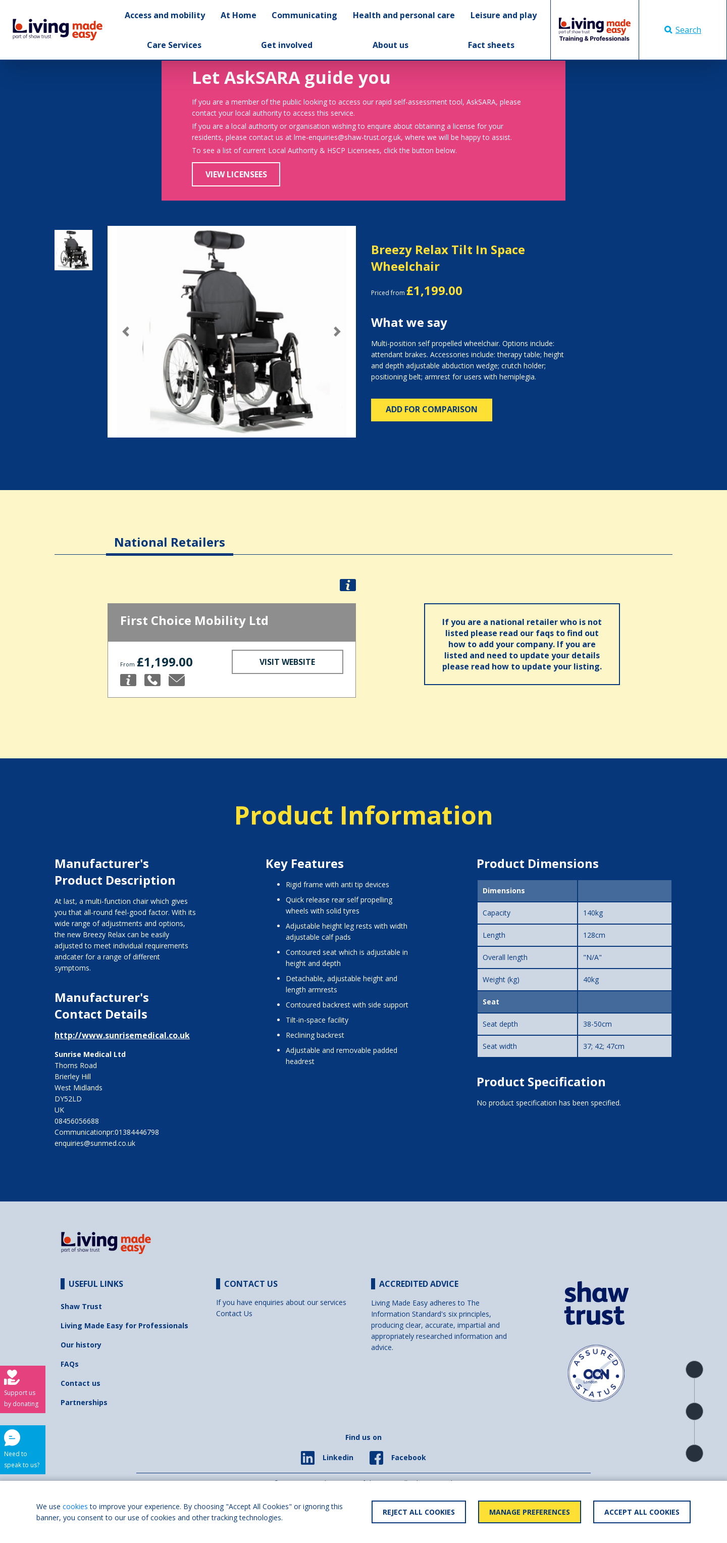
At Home (238, 15)
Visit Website (287, 661)
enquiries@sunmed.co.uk (95, 1143)
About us (390, 45)
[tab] (169, 534)
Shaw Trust (81, 1306)
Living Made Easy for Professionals (124, 1325)
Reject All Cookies (419, 1512)
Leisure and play (504, 15)
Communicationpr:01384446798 (107, 1132)
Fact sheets (491, 45)
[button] (126, 332)
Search (682, 29)
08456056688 (77, 1121)
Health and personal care (404, 15)
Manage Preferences (529, 1512)
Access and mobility (165, 15)
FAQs (70, 1364)
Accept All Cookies (642, 1512)
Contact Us (234, 1313)
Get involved (287, 45)
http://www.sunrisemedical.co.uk (122, 1035)
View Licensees (236, 174)
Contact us (80, 1383)
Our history (81, 1344)
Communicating (304, 15)
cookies (75, 1506)
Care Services (174, 45)
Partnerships (84, 1402)
